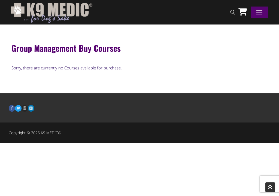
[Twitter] (18, 108)
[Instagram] (25, 108)
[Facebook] (12, 108)
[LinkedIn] (31, 108)
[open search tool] (232, 12)
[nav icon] (259, 12)
